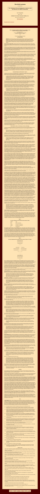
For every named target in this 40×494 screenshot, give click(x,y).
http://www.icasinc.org (20, 19)
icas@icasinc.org (21, 18)
